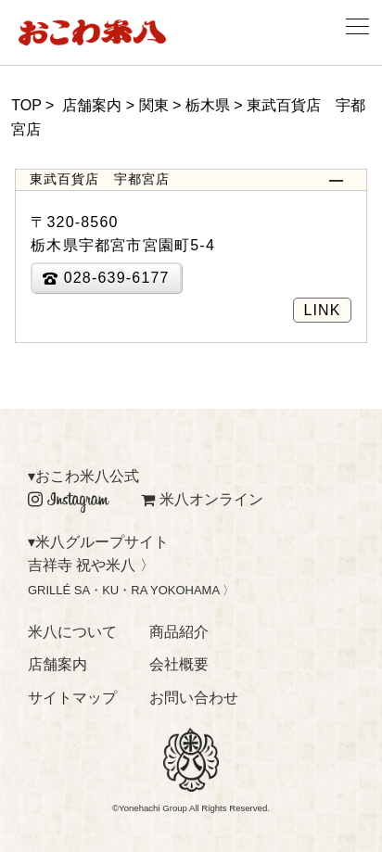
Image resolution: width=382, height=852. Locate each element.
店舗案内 (57, 664)
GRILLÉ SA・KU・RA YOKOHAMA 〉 (131, 590)
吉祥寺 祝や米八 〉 (91, 565)
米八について (72, 632)
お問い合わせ (193, 698)
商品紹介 (179, 632)
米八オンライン (202, 499)
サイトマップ (72, 698)
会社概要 (179, 664)
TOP (26, 105)
